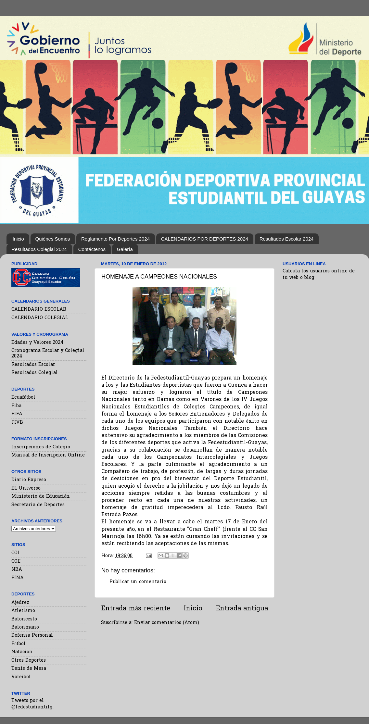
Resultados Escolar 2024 (287, 239)
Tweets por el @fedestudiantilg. (32, 704)
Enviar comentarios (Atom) (166, 622)
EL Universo (26, 488)
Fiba (16, 406)
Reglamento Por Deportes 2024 (115, 239)
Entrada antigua (242, 609)
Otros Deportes (28, 660)
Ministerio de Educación (40, 496)
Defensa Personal (32, 635)
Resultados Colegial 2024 (39, 249)
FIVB (17, 422)
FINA (17, 578)
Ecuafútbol (23, 397)
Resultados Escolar (33, 364)
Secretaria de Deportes (38, 505)
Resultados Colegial (34, 372)
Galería (125, 249)
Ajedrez (20, 602)
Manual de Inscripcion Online (48, 455)
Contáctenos (92, 249)
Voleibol (21, 677)
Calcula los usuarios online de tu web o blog (319, 274)
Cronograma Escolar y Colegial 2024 (47, 353)
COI (15, 553)
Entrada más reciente (135, 609)
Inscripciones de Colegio (40, 447)
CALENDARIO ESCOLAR (38, 309)
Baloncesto (24, 619)
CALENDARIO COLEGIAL (39, 318)
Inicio (18, 239)
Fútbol (18, 644)
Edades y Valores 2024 (37, 342)
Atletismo (23, 610)
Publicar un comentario (137, 582)
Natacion (22, 652)
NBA (16, 569)
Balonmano (25, 627)
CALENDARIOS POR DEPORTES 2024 (204, 239)
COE (15, 561)
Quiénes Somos (52, 239)
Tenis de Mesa (28, 668)
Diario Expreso (28, 480)
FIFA (16, 414)
